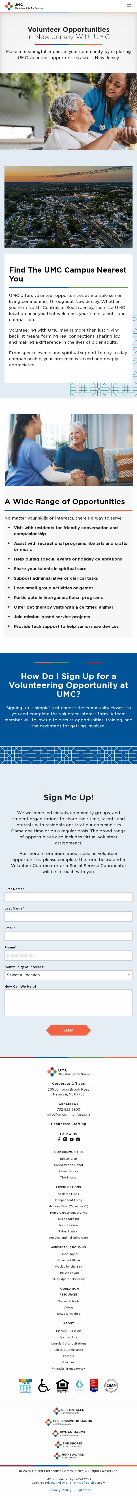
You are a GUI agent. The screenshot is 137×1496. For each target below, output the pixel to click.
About (68, 1323)
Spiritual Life (68, 1337)
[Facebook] (59, 1139)
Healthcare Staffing (68, 1124)
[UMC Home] (23, 6)
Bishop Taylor (69, 1254)
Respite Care (68, 1225)
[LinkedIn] (78, 1139)
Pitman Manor (68, 1171)
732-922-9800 (68, 1109)
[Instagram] (65, 1139)
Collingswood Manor (68, 1165)
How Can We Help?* (21, 986)
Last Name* (14, 908)
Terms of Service (84, 1482)
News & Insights (68, 1313)
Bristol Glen (68, 1158)
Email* (9, 928)
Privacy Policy (55, 1482)
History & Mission (68, 1331)
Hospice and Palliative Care (68, 1237)
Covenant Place (68, 1260)
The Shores (68, 1177)
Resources (68, 1294)
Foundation (68, 1288)
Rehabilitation (68, 1231)
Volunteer (69, 1362)
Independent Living (68, 1200)
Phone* (10, 947)
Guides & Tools (68, 1301)
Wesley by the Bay (68, 1266)
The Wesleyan (68, 1272)
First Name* (14, 889)
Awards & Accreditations (68, 1343)
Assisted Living (68, 1194)
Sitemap (85, 1490)
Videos (68, 1307)
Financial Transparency (68, 1368)
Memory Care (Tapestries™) (68, 1206)
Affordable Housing (68, 1247)
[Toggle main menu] (129, 6)
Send (68, 1030)
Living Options (68, 1187)
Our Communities (68, 1152)
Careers (68, 1356)
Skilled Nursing (68, 1219)
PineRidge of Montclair (68, 1279)
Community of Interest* (24, 967)
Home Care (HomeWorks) (68, 1212)
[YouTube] (72, 1139)
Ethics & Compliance (68, 1349)
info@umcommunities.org (68, 1114)
